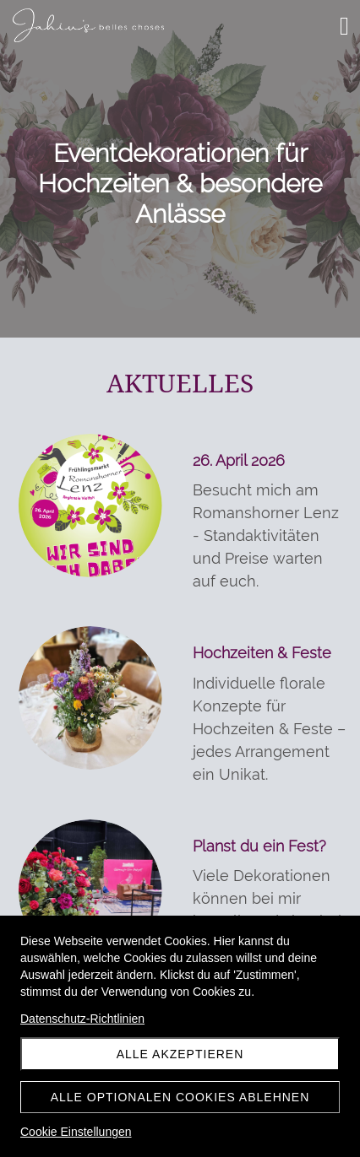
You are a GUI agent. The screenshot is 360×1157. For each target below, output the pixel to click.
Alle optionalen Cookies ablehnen (180, 1097)
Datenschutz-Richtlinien (82, 1018)
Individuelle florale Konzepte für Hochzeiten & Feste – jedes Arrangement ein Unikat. (269, 728)
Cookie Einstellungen (76, 1131)
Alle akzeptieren (180, 1054)
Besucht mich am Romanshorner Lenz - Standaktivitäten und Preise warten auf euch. (266, 535)
